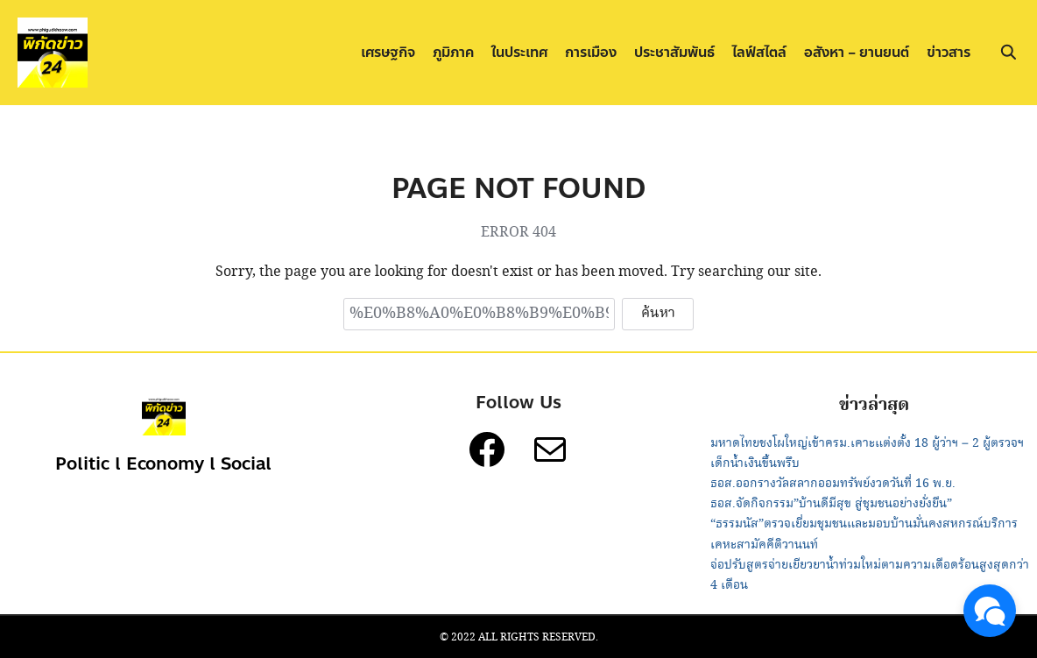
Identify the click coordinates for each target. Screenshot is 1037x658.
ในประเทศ (519, 52)
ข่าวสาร (948, 52)
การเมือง (591, 52)
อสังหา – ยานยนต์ (856, 52)
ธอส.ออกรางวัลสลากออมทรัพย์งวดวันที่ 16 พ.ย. (833, 483)
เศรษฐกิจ (388, 52)
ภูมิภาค (453, 52)
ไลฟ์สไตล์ (759, 52)
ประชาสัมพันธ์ (674, 52)
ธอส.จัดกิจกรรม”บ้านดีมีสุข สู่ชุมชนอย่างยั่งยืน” (831, 503)
